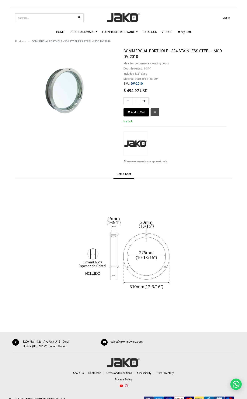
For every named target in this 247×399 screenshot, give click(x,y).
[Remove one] (128, 101)
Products (20, 41)
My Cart (184, 32)
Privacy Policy (123, 379)
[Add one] (144, 101)
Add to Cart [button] (136, 112)
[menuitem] (60, 32)
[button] (155, 112)
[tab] (123, 174)
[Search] (79, 17)
